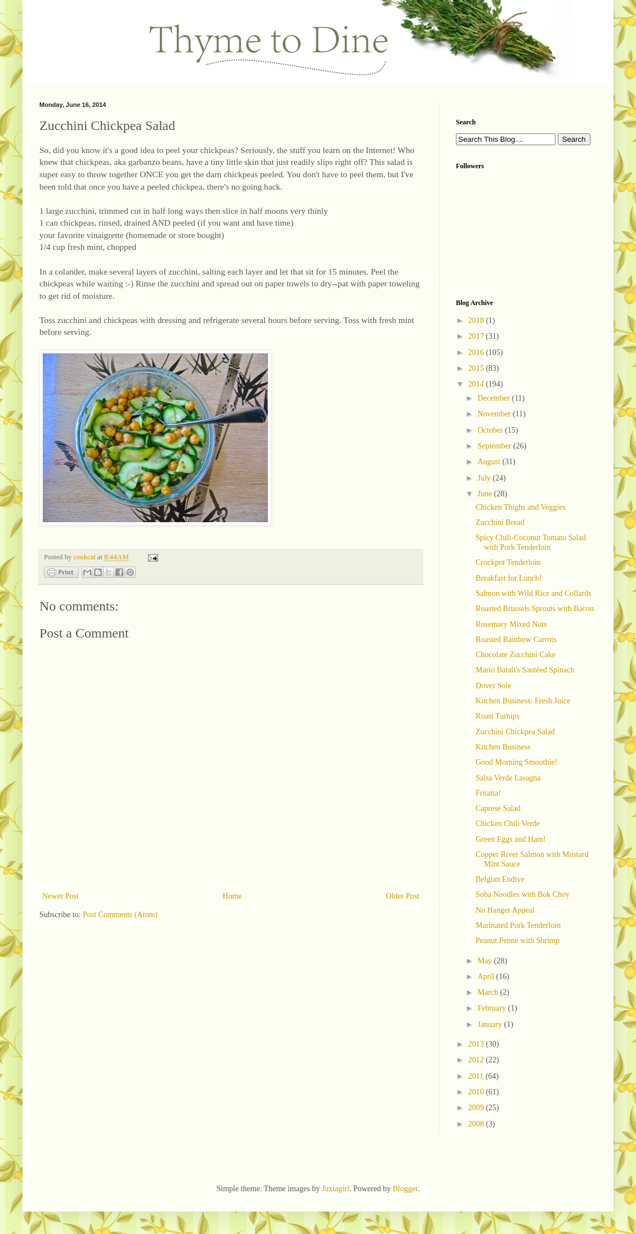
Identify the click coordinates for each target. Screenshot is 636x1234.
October (491, 430)
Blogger (405, 1188)
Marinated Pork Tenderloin (518, 925)
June (485, 494)
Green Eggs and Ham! (511, 839)
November (495, 414)
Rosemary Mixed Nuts (511, 624)
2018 (477, 320)
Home (232, 896)
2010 (477, 1092)
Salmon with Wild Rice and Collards (534, 593)
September (495, 446)
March (488, 992)
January (490, 1024)
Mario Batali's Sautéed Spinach (525, 670)
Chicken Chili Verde (508, 823)
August (489, 461)
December (494, 398)
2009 (477, 1107)
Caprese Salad (498, 808)
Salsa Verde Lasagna (508, 778)
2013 (477, 1044)
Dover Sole (493, 685)
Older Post (403, 896)
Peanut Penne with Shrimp (517, 940)
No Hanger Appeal (505, 910)
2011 (477, 1076)
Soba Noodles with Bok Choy (523, 894)
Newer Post (60, 896)
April (486, 976)
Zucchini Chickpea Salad (515, 732)
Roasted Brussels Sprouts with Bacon (535, 608)
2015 (477, 368)
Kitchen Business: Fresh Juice (523, 701)
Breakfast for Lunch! (508, 578)
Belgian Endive (500, 879)
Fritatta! (488, 793)
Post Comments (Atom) (120, 914)
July (484, 478)
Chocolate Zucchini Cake (516, 654)
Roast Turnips (497, 716)
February (492, 1008)
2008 (477, 1124)
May (485, 961)
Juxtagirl (336, 1188)
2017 (477, 336)
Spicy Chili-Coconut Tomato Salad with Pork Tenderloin (531, 542)
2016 (477, 352)
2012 (477, 1060)
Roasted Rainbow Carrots (516, 639)
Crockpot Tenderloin (508, 562)
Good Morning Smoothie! (516, 762)
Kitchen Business (503, 747)
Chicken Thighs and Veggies (521, 507)
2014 (477, 384)
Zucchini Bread (500, 522)
